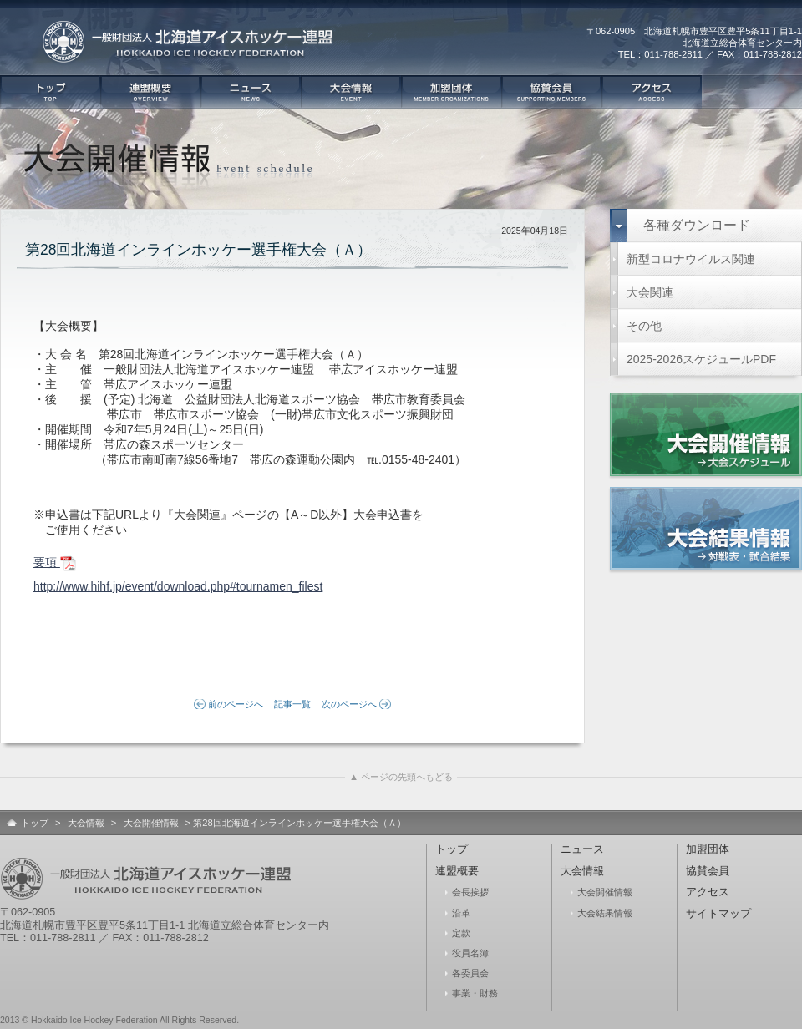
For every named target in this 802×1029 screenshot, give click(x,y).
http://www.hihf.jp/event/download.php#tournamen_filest (177, 586)
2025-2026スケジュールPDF (701, 359)
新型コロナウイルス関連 (691, 259)
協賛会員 (551, 92)
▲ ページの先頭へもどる (401, 777)
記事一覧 (292, 704)
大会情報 (351, 92)
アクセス (652, 92)
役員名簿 (470, 953)
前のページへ (235, 704)
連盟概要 (150, 92)
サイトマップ (718, 914)
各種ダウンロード (696, 225)
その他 (644, 325)
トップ (50, 92)
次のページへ (349, 704)
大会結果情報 (604, 913)
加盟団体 (451, 92)
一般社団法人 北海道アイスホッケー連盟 (192, 50)
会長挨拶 (470, 892)
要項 (54, 563)
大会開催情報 (151, 823)
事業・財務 (475, 993)
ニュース (250, 92)
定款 (461, 933)
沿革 (461, 913)
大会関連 (650, 292)
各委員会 (470, 973)
